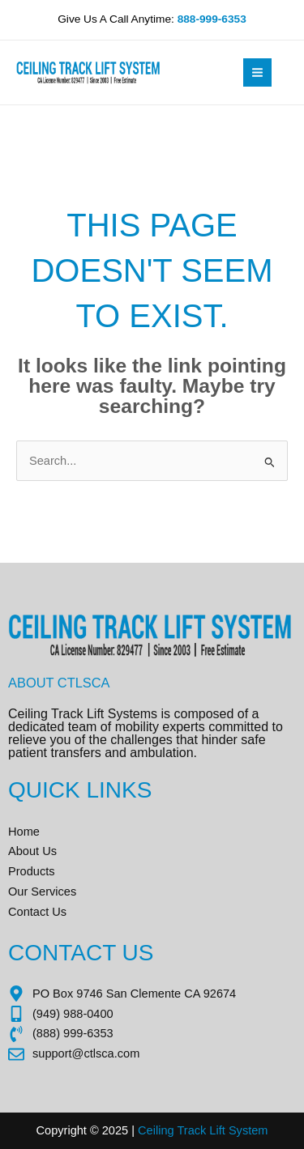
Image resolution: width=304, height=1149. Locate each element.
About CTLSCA (59, 682)
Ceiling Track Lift (181, 1130)
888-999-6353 (212, 19)
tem (258, 1130)
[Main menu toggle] (257, 72)
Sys (236, 1130)
